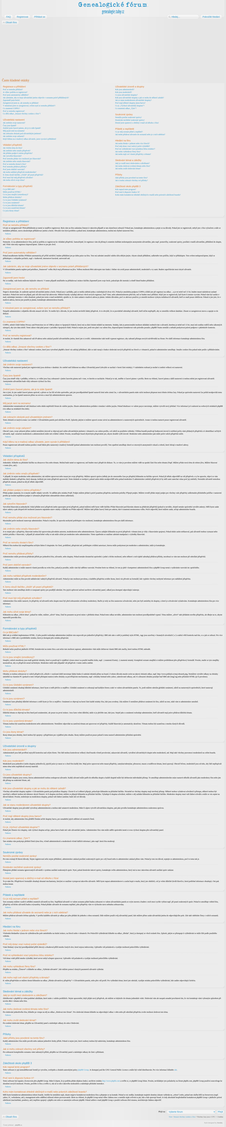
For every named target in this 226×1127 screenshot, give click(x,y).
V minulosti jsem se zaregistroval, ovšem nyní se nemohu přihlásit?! (29, 106)
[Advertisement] (98, 50)
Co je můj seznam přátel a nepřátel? (129, 132)
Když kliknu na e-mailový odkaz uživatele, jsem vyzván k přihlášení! (29, 139)
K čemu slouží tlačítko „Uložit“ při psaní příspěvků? (23, 175)
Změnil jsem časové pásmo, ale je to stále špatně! (22, 128)
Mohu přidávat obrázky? (12, 197)
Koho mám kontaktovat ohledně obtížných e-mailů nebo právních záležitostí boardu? (148, 195)
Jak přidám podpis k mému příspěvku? (18, 153)
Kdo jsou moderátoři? (123, 92)
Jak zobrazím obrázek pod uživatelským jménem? (22, 133)
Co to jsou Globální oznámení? (15, 200)
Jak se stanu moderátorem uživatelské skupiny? (133, 100)
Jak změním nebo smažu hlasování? (16, 161)
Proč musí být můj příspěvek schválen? (18, 177)
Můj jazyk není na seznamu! (14, 131)
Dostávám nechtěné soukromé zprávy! (130, 120)
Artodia (219, 1122)
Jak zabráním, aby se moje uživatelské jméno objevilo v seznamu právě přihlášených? (36, 98)
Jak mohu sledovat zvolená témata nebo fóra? (132, 166)
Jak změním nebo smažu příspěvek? (17, 151)
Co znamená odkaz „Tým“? (125, 108)
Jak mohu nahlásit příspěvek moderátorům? (19, 172)
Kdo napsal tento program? (125, 189)
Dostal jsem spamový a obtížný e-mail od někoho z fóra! (137, 123)
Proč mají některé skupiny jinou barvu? (130, 103)
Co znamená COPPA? (11, 108)
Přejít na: (162, 1111)
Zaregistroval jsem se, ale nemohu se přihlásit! (21, 103)
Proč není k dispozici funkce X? (127, 192)
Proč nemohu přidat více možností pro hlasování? (22, 159)
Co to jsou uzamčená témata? (14, 208)
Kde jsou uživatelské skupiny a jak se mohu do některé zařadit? (139, 98)
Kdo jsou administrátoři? (124, 89)
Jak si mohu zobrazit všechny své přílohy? (131, 180)
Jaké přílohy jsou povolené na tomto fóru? (131, 178)
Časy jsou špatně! (9, 125)
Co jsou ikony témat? (11, 211)
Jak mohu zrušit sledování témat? (128, 168)
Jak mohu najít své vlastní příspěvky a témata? (133, 154)
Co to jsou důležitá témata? (13, 205)
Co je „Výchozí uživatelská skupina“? (129, 106)
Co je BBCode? (9, 189)
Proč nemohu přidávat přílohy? (15, 167)
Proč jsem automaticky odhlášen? (16, 95)
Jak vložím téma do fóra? (12, 148)
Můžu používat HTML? (12, 192)
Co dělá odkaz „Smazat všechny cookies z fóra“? (22, 114)
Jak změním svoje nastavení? (14, 123)
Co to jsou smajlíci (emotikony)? (15, 194)
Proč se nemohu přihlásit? (13, 89)
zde (175, 1070)
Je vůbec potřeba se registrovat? (15, 92)
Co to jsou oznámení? (11, 203)
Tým (170, 1117)
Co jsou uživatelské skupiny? (126, 95)
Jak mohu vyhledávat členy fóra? (128, 151)
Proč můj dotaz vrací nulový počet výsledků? (132, 146)
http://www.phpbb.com (111, 1081)
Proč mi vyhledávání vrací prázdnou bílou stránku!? (135, 149)
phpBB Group (83, 1070)
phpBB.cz (18, 1125)
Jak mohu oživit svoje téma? (14, 180)
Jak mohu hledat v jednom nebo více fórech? (132, 143)
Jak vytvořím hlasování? (12, 156)
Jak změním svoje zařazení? (13, 136)
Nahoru (8, 234)
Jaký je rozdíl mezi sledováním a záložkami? (132, 163)
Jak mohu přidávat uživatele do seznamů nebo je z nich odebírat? (140, 134)
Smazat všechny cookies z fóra (184, 1117)
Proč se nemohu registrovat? (14, 111)
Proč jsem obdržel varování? (14, 169)
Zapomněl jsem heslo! (11, 100)
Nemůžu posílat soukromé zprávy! (128, 117)
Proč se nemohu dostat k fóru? (14, 164)
